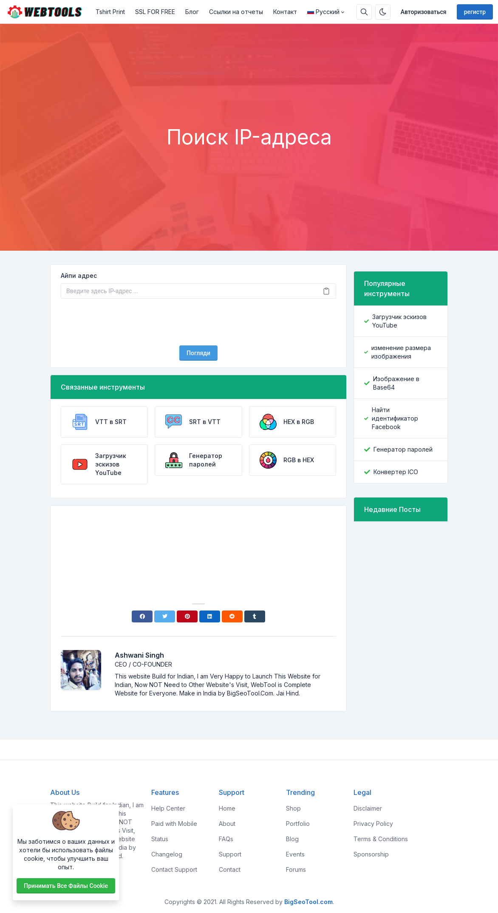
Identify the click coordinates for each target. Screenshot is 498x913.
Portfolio (298, 823)
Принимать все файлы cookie (66, 885)
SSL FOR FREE (155, 11)
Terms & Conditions (381, 838)
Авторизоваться (424, 11)
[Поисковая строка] (364, 12)
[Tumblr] (254, 616)
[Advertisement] (249, 101)
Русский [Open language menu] (323, 11)
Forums (296, 869)
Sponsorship (371, 854)
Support (230, 854)
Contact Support (174, 869)
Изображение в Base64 (396, 383)
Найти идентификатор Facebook (395, 418)
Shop (293, 808)
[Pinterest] (187, 616)
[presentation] (198, 322)
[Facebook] (142, 616)
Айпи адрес (79, 275)
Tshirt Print (110, 11)
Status (159, 838)
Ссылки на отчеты (236, 11)
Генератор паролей (403, 449)
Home (227, 808)
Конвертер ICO (396, 471)
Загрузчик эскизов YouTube (399, 321)
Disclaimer (368, 808)
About (227, 823)
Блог (192, 11)
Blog (292, 838)
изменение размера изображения (401, 352)
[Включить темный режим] (382, 12)
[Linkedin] (209, 616)
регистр (475, 11)
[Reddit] (232, 616)
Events (295, 854)
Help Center (168, 808)
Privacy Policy (373, 823)
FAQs (226, 838)
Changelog (166, 854)
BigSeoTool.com (308, 901)
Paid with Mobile (174, 823)
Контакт (285, 11)
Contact (230, 869)
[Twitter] (164, 616)
